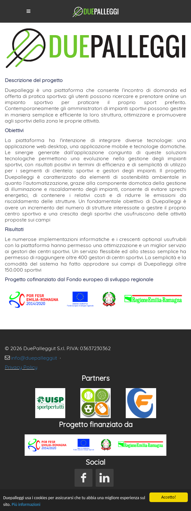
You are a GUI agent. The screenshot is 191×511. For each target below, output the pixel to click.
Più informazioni (26, 504)
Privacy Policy (21, 367)
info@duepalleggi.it (34, 358)
